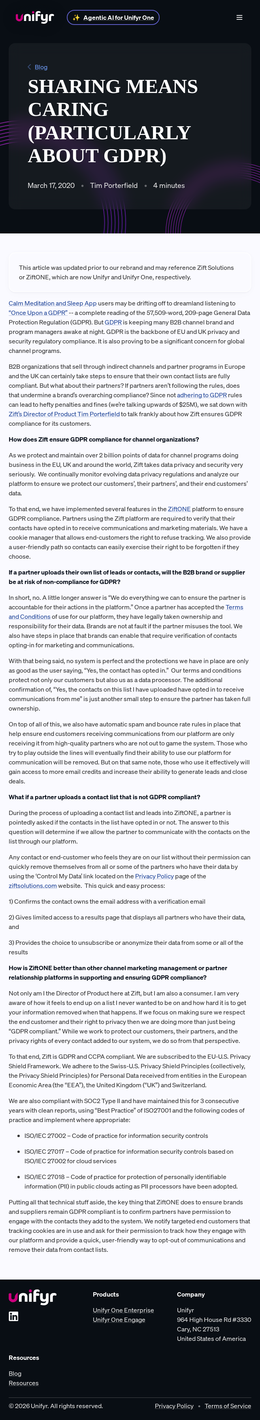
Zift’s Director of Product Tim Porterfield (64, 414)
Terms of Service (228, 1405)
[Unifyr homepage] (33, 1297)
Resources (24, 1382)
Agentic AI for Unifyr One (118, 17)
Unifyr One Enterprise (123, 1310)
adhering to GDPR (202, 395)
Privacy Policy (154, 876)
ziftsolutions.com (33, 885)
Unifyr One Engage (119, 1319)
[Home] (35, 17)
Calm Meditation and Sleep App (53, 303)
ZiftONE (179, 508)
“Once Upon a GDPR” (38, 312)
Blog (37, 67)
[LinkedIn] (13, 1316)
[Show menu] (239, 17)
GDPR (113, 322)
